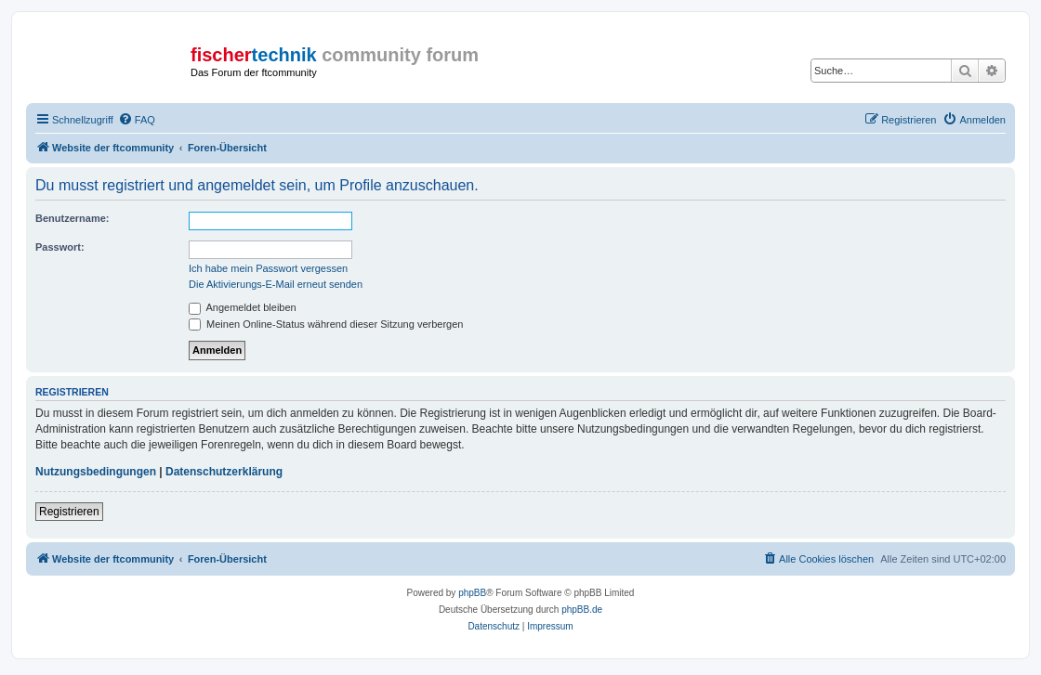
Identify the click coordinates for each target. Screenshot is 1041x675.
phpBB (472, 593)
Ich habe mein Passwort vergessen (268, 268)
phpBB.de (581, 609)
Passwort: (60, 247)
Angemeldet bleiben (242, 307)
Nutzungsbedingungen (95, 471)
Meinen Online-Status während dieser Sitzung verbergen (326, 324)
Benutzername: (72, 218)
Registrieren (69, 511)
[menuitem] (136, 120)
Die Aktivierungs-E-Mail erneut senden (275, 284)
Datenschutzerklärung (224, 471)
